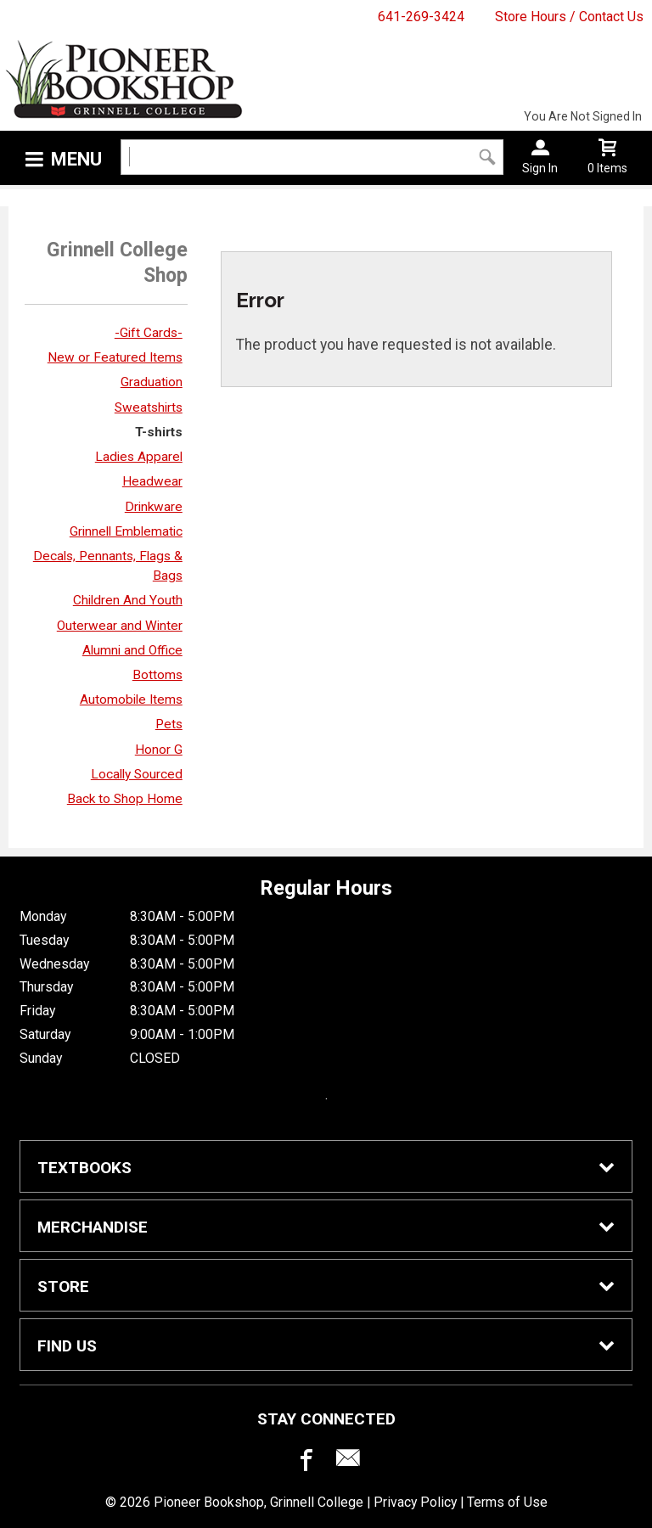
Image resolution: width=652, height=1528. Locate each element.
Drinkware (154, 506)
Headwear (152, 481)
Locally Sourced (137, 774)
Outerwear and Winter (120, 625)
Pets (169, 724)
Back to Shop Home (125, 798)
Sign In (540, 168)
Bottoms (157, 675)
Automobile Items (131, 699)
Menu (76, 159)
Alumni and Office (132, 650)
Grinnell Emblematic (126, 531)
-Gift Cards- (149, 332)
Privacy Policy (415, 1502)
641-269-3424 (421, 16)
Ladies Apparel (139, 456)
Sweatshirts (149, 407)
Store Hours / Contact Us (569, 16)
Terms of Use (507, 1502)
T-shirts (159, 432)
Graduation (152, 382)
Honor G (159, 749)
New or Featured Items (115, 357)
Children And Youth (128, 600)
